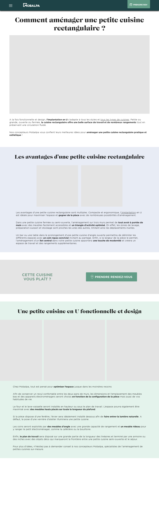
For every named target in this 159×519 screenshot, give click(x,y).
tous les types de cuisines (114, 119)
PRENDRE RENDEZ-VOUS (111, 277)
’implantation (128, 212)
